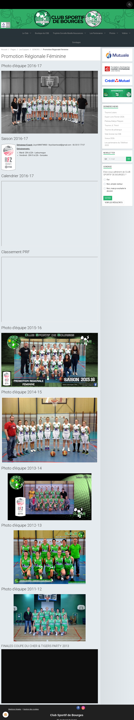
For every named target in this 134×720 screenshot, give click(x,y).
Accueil (4, 50)
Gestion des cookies (31, 709)
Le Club (25, 33)
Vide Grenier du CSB (113, 134)
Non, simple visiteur (113, 184)
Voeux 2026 (110, 138)
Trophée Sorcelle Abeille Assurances (68, 33)
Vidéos (125, 33)
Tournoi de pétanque (113, 130)
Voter (108, 198)
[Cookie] (6, 715)
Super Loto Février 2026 (114, 117)
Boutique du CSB (42, 33)
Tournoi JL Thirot (112, 125)
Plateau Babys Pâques (114, 121)
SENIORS (36, 50)
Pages (13, 50)
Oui (106, 179)
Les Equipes (24, 50)
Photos (112, 33)
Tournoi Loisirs (111, 112)
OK (128, 159)
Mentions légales (14, 709)
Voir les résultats (114, 202)
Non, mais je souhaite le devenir (114, 189)
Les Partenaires (96, 33)
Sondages (76, 42)
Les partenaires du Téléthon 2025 (116, 144)
